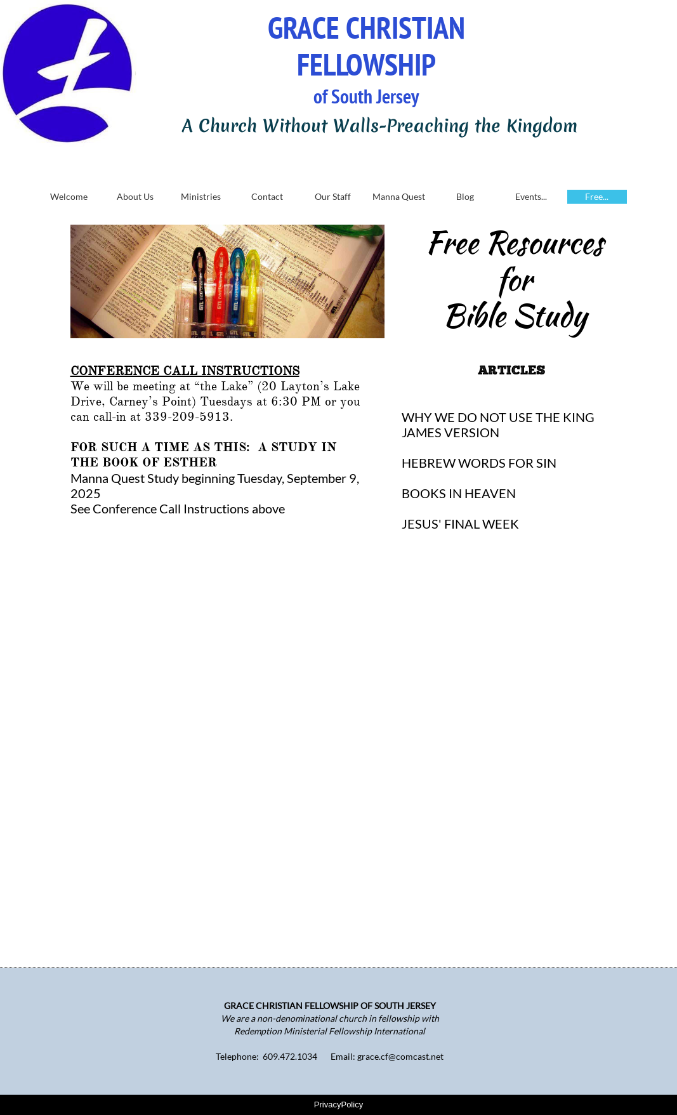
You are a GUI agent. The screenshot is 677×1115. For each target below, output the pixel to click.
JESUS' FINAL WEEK (460, 523)
